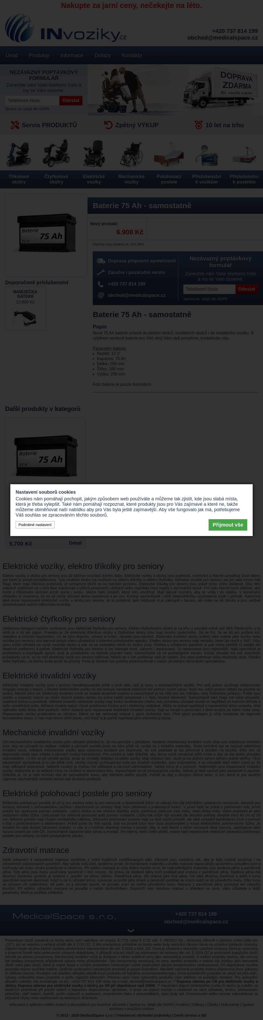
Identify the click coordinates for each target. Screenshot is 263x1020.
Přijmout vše (228, 525)
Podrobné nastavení (35, 525)
